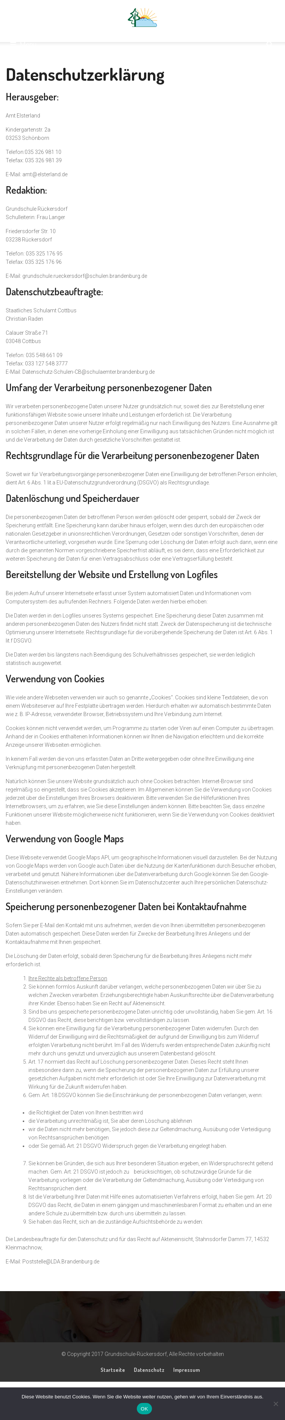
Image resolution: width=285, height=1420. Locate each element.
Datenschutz (149, 1370)
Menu (23, 45)
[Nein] (275, 1403)
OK (144, 1409)
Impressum (186, 1370)
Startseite (112, 1370)
